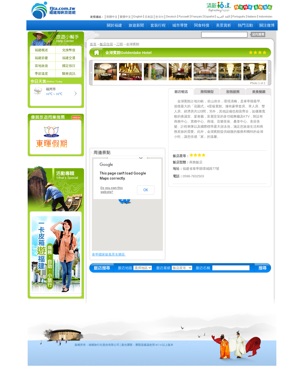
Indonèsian (265, 16)
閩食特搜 (201, 25)
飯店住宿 (106, 44)
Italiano (251, 16)
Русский (184, 16)
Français (196, 16)
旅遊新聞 (136, 25)
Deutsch (171, 16)
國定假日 (68, 66)
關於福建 (114, 25)
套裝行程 (158, 25)
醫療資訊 (68, 73)
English (137, 16)
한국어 (159, 16)
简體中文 (111, 16)
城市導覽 (180, 25)
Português (238, 16)
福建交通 (68, 58)
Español (209, 16)
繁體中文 (125, 16)
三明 (119, 44)
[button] (123, 199)
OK (145, 190)
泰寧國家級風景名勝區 (109, 254)
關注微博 (267, 25)
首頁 (93, 44)
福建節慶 (41, 58)
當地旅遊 (41, 66)
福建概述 (41, 50)
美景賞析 (223, 25)
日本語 (149, 16)
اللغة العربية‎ (223, 16)
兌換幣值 (68, 50)
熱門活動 (245, 25)
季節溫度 (41, 73)
